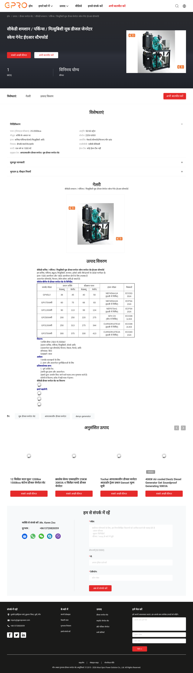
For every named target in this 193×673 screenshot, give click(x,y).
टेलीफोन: (93, 571)
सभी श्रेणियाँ (100, 632)
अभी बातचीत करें (46, 55)
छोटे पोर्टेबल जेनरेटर (102, 627)
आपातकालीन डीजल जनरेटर (55, 416)
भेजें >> (139, 649)
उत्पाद (15, 16)
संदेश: (92, 521)
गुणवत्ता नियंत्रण (66, 626)
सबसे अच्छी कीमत (19, 55)
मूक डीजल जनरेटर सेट (26, 416)
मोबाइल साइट (94, 663)
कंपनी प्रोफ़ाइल (65, 614)
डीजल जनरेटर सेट (26, 16)
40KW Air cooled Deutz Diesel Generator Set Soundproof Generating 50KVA (163, 483)
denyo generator (83, 416)
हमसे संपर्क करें (65, 631)
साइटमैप (81, 663)
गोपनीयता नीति (109, 663)
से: (91, 556)
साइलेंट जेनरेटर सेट (102, 621)
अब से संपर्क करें (100, 588)
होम (8, 16)
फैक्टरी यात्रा (64, 620)
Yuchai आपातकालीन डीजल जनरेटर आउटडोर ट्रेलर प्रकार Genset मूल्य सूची (118, 483)
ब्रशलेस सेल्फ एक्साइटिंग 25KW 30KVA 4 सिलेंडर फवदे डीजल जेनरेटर (71, 483)
